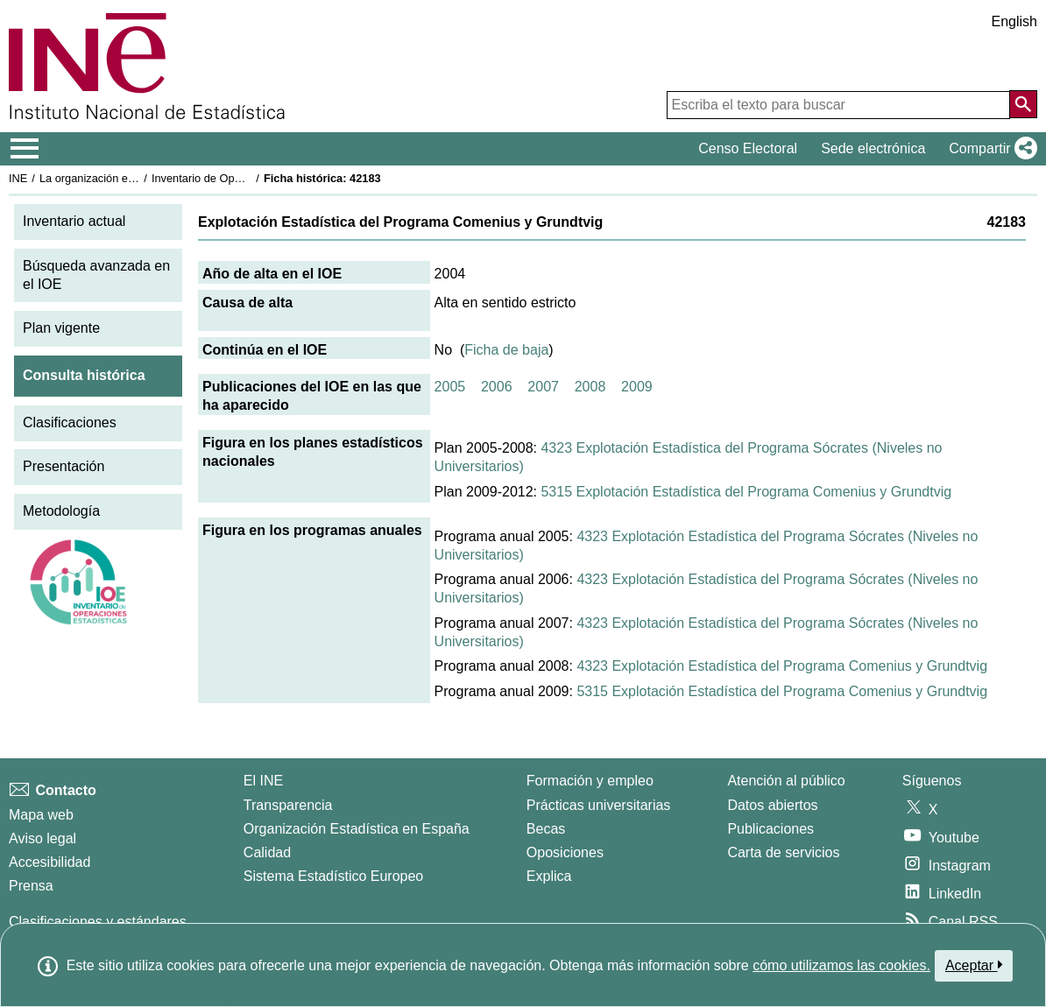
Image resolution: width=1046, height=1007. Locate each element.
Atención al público (786, 780)
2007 (543, 386)
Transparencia (288, 805)
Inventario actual (74, 221)
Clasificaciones (70, 422)
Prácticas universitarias (599, 805)
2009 (637, 386)
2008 (590, 386)
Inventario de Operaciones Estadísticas (249, 178)
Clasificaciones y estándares (98, 921)
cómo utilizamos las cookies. (841, 965)
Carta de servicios (783, 852)
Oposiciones (565, 852)
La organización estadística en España (135, 178)
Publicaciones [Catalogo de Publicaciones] (770, 828)
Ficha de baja (506, 349)
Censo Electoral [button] (747, 148)
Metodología (61, 511)
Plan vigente (61, 327)
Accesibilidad (49, 862)
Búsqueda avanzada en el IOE (96, 275)
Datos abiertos (772, 805)
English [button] (1014, 21)
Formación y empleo (590, 780)
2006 (496, 386)
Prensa (31, 885)
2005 (450, 386)
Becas (546, 828)
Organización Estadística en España (357, 828)
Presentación (63, 466)
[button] (989, 149)
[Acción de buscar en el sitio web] (1023, 104)
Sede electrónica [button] (873, 148)
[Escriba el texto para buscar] (838, 105)
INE (18, 178)
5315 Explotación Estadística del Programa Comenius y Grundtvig (746, 491)
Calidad (267, 852)
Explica (549, 876)
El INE (263, 780)
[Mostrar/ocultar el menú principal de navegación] (25, 149)
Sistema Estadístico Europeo (333, 876)
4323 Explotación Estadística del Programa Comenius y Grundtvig (781, 665)
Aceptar (973, 965)
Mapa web (41, 814)
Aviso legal (42, 838)
